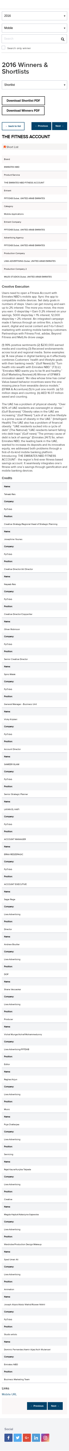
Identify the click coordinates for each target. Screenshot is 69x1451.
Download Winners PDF (23, 110)
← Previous (38, 126)
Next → (58, 126)
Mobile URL (9, 1394)
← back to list (14, 126)
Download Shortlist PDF (23, 100)
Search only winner (19, 48)
